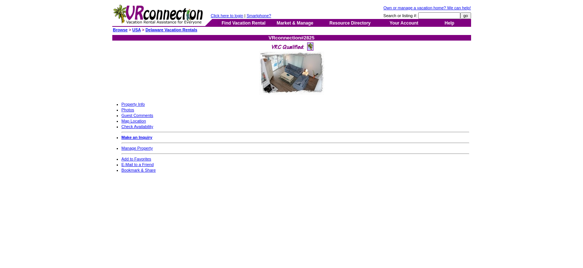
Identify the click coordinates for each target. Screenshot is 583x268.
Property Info (133, 104)
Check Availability (137, 126)
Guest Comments (138, 115)
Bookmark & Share (139, 170)
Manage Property (137, 148)
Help (449, 23)
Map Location (134, 121)
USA (136, 30)
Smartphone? (259, 15)
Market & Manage (295, 23)
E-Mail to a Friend (138, 164)
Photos (128, 110)
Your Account (404, 23)
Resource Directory (350, 23)
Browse (120, 30)
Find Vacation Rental (243, 23)
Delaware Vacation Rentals (171, 30)
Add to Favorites (136, 159)
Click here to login (227, 15)
